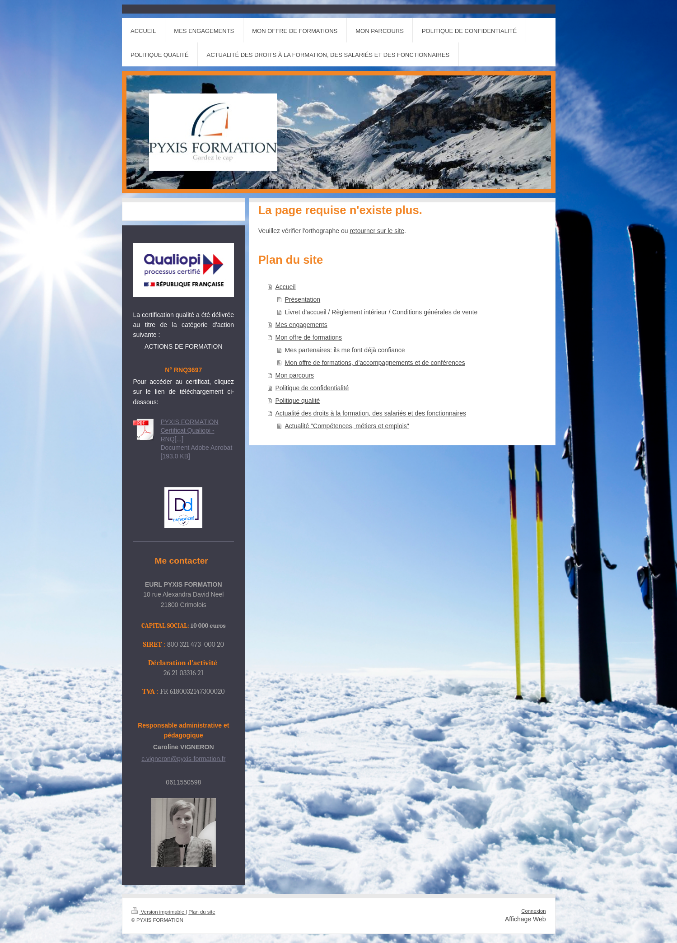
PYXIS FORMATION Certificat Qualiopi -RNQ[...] (190, 430)
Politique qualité (297, 400)
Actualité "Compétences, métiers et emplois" (347, 425)
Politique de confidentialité (312, 388)
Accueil (285, 286)
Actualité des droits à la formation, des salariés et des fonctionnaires (371, 413)
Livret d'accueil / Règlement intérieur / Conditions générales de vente (381, 312)
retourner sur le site (377, 230)
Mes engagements (301, 324)
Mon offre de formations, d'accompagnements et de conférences (375, 362)
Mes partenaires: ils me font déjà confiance (345, 350)
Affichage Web (525, 919)
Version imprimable (158, 912)
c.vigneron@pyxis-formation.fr (183, 758)
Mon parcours (294, 375)
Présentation (303, 299)
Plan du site (201, 912)
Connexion (533, 911)
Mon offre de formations (308, 337)
